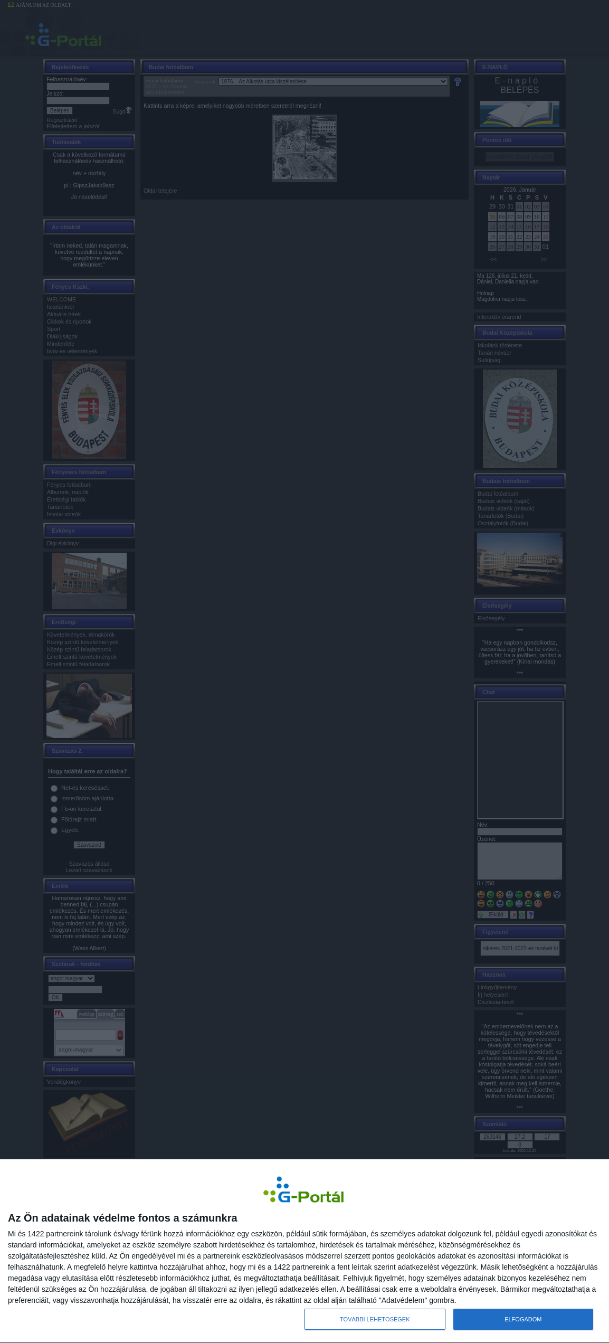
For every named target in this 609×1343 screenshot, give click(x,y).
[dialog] (304, 1251)
